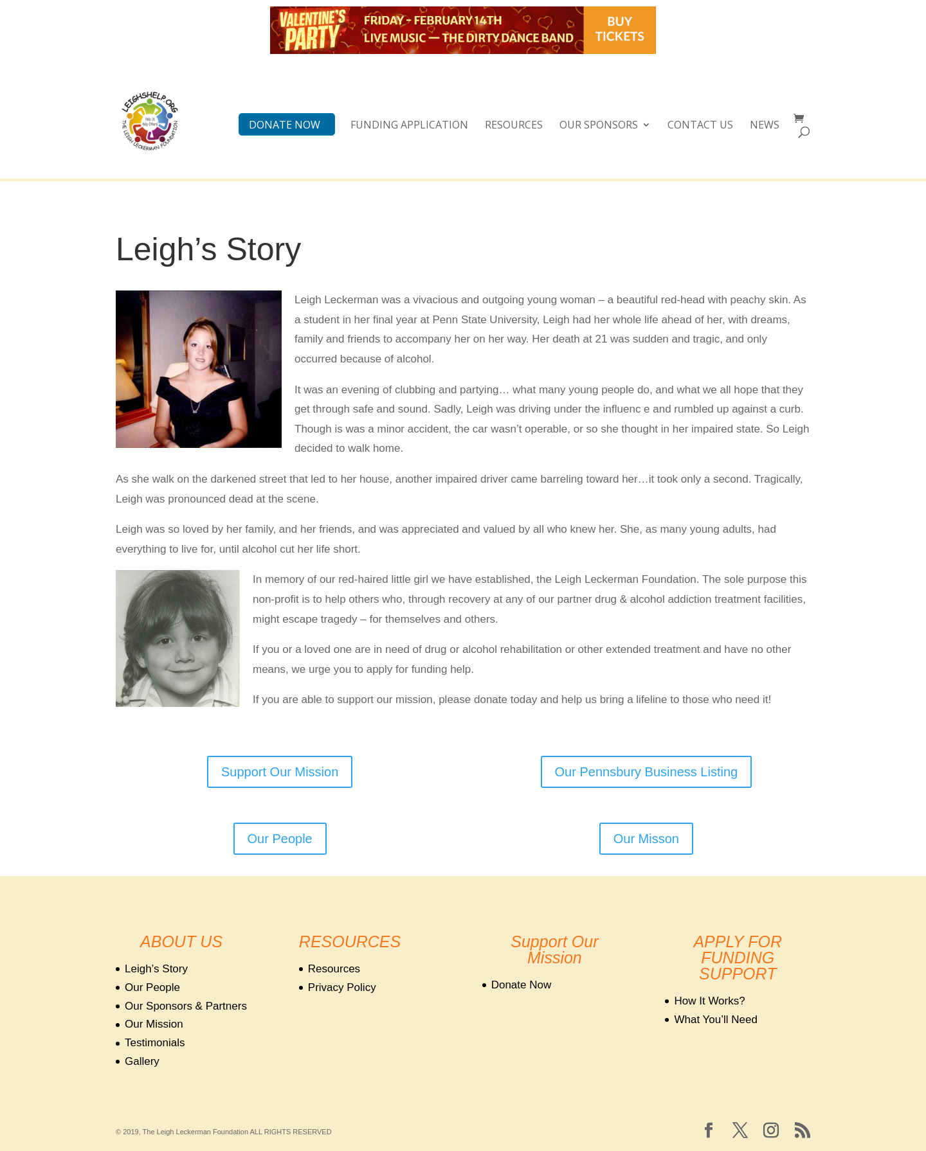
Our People (280, 839)
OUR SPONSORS (598, 126)
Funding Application (409, 126)
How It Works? (709, 1001)
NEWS (764, 126)
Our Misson (646, 839)
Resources (514, 126)
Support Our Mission (279, 772)
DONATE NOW (284, 126)
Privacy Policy (342, 987)
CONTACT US (700, 126)
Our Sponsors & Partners (186, 1006)
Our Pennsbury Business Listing (646, 772)
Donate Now (521, 985)
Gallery (142, 1061)
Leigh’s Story (156, 969)
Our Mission (154, 1024)
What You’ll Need (715, 1019)
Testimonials (155, 1043)
